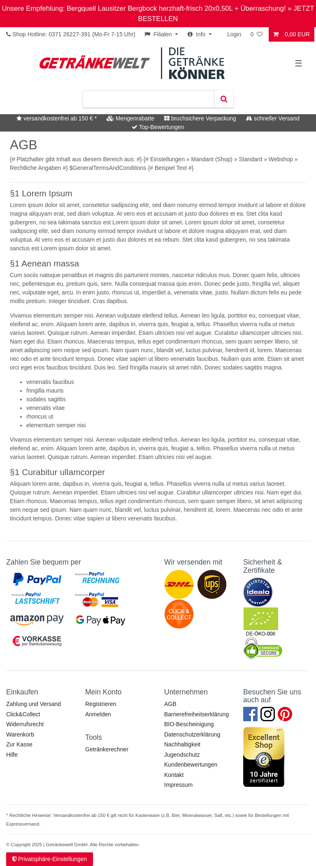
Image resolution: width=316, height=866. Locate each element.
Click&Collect (23, 714)
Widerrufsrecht (25, 724)
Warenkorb (20, 734)
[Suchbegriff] (148, 99)
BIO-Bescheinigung (189, 724)
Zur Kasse (19, 744)
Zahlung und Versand (33, 704)
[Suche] (223, 99)
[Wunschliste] (257, 34)
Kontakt (174, 775)
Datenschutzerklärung (192, 734)
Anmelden (98, 714)
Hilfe (12, 754)
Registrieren (100, 704)
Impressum (178, 784)
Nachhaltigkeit (182, 744)
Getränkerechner (106, 749)
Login (234, 34)
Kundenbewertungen (190, 764)
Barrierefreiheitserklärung (196, 714)
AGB (170, 704)
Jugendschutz (182, 754)
